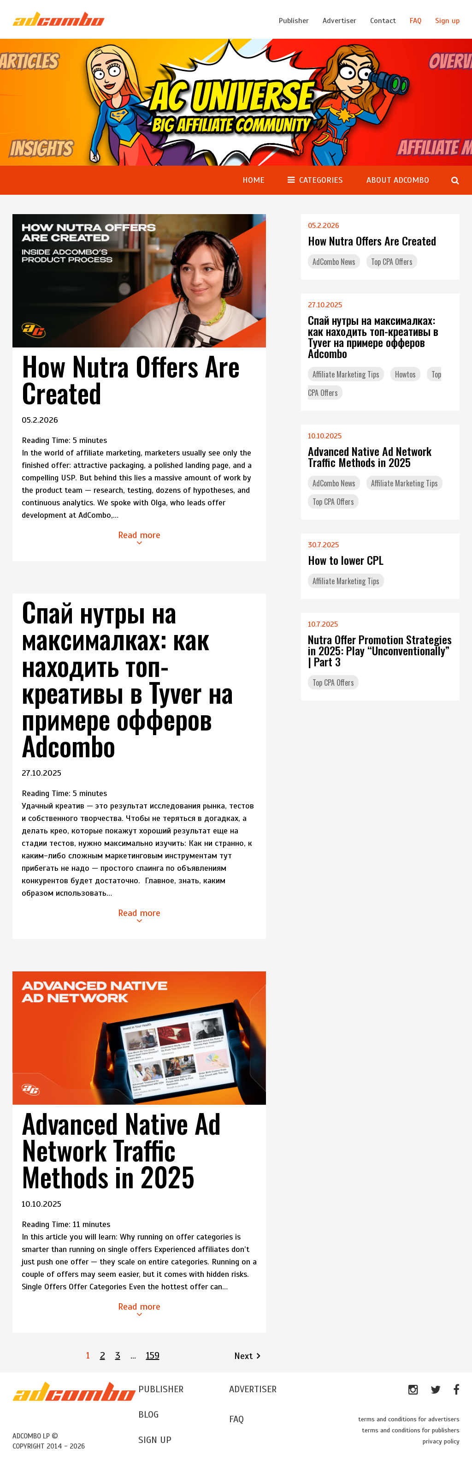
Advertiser (339, 20)
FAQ (415, 20)
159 (152, 1355)
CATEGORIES (320, 180)
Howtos (405, 374)
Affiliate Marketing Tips (346, 374)
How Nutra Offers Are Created (131, 379)
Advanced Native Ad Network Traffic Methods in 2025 (121, 1149)
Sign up (447, 20)
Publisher (294, 20)
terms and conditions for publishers (411, 1430)
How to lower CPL (346, 559)
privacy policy (441, 1441)
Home (253, 180)
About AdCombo (397, 180)
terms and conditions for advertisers (409, 1419)
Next (243, 1356)
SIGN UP (154, 1440)
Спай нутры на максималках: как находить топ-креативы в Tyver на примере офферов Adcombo (127, 678)
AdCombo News (334, 261)
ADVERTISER (253, 1389)
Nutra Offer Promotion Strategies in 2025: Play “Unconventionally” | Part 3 (380, 650)
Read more (139, 538)
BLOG (148, 1414)
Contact (383, 20)
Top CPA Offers (392, 261)
